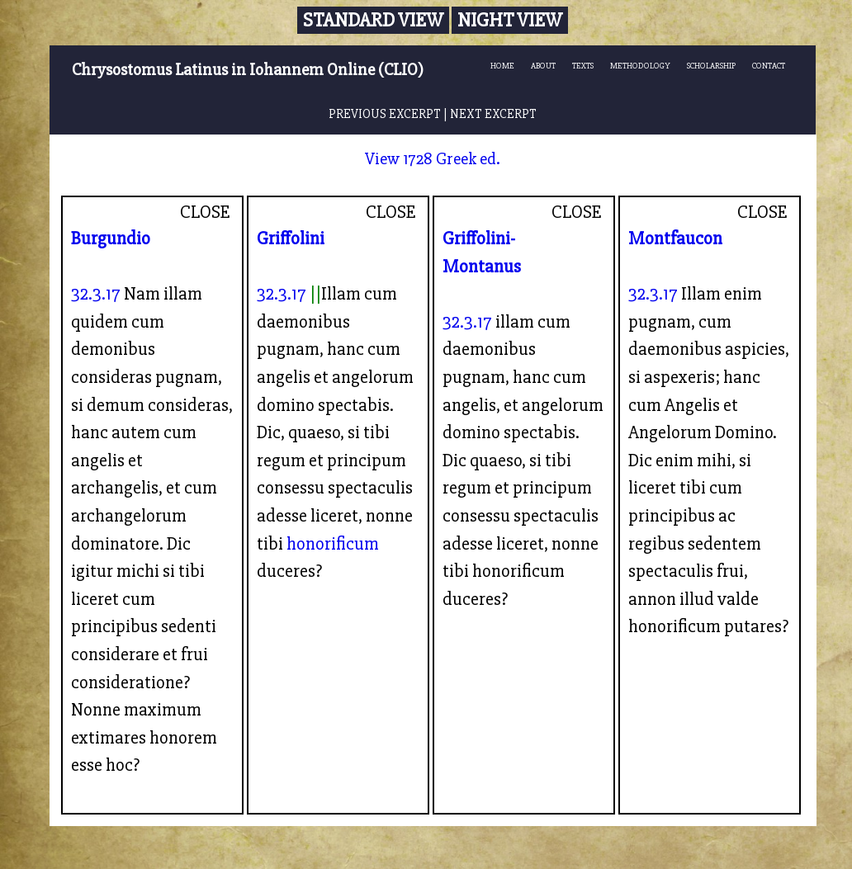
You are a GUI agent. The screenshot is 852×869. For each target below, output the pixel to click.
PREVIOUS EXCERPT (385, 114)
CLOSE (205, 212)
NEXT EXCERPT (493, 114)
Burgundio (110, 238)
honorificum (332, 543)
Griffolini (290, 238)
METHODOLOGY (640, 65)
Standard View (373, 20)
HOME (502, 65)
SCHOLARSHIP (711, 65)
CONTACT (768, 65)
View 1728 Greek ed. (432, 159)
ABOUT (543, 65)
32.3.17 (96, 293)
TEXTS (583, 65)
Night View (509, 20)
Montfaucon (675, 238)
